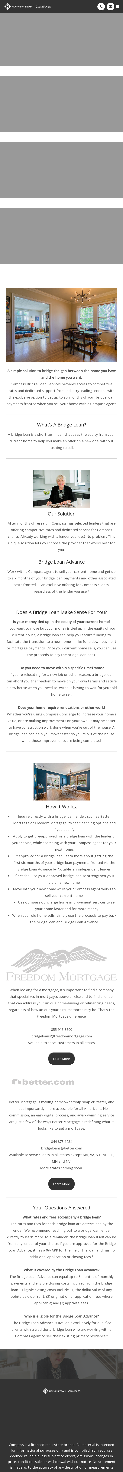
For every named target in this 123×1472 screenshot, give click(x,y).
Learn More (61, 1058)
